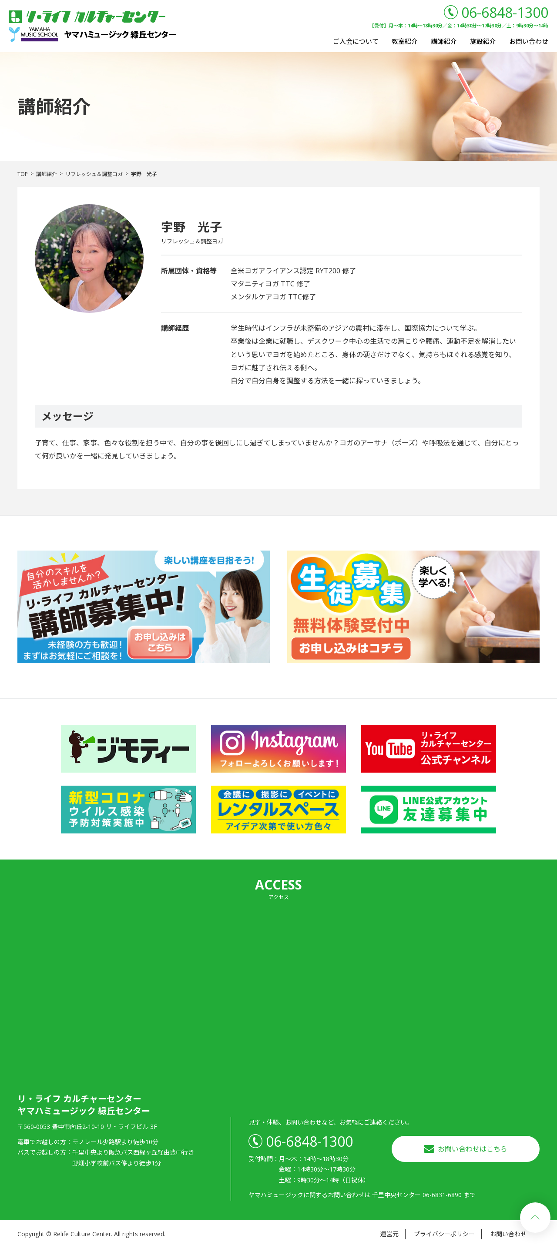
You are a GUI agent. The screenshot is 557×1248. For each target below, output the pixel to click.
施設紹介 (483, 41)
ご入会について (356, 41)
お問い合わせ (528, 41)
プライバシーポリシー (444, 1234)
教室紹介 (405, 41)
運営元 (389, 1234)
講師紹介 (444, 41)
